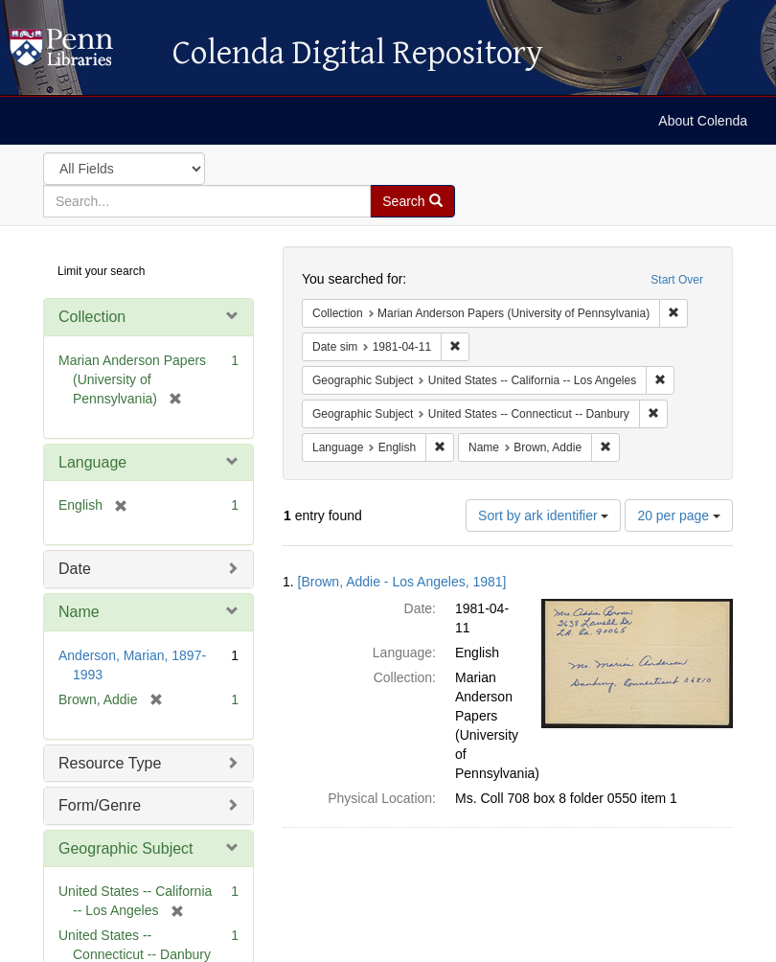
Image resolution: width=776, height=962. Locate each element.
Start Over (676, 279)
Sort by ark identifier (543, 515)
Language (92, 462)
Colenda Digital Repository (81, 53)
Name (79, 612)
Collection (92, 317)
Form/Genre (99, 805)
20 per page (678, 515)
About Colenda (702, 120)
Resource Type (109, 763)
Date (74, 569)
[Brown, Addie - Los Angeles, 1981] (402, 581)
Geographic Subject (126, 848)
